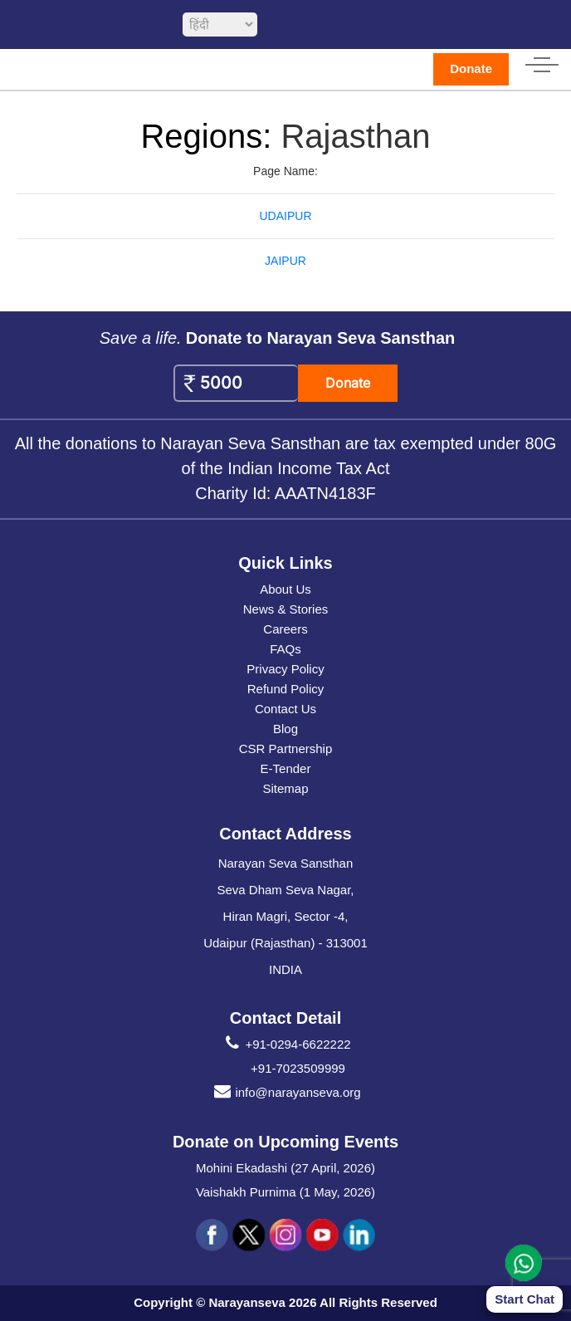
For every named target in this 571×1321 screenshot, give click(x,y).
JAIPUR (285, 260)
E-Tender (286, 768)
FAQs (285, 649)
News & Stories (286, 609)
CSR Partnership (286, 748)
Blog (285, 729)
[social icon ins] (285, 1235)
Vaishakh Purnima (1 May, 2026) (285, 1192)
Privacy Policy (285, 669)
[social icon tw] (249, 1235)
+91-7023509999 (298, 1068)
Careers (285, 629)
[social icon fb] (212, 1235)
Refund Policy (286, 689)
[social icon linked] (358, 1235)
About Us (285, 589)
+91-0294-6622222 (285, 1044)
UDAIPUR (285, 216)
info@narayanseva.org (285, 1093)
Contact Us (285, 709)
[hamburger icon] (542, 61)
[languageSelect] (220, 24)
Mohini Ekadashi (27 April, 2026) (285, 1168)
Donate (471, 68)
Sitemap (285, 788)
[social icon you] (322, 1235)
